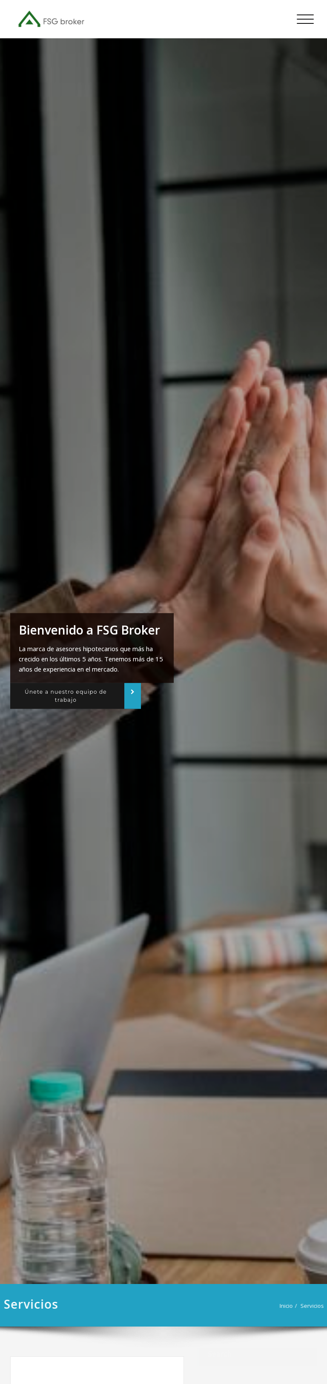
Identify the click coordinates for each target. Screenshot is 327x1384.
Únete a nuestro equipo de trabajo (66, 695)
